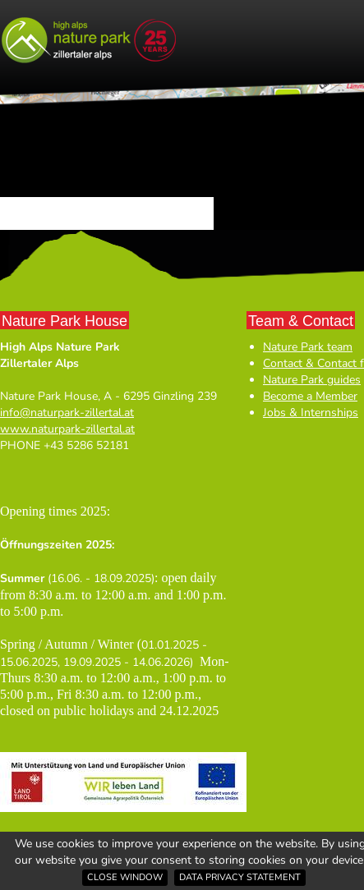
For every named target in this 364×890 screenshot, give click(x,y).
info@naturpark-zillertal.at (67, 412)
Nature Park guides (312, 380)
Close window (125, 877)
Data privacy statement (240, 877)
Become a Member (310, 396)
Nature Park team (307, 347)
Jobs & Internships (310, 412)
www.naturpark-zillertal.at (67, 429)
